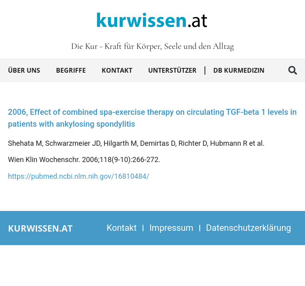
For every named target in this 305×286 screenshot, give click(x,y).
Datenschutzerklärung (248, 228)
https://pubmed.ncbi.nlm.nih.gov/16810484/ (78, 176)
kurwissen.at (40, 228)
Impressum (171, 228)
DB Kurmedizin (238, 70)
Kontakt (117, 70)
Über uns (24, 70)
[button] (293, 70)
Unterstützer (172, 70)
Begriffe (71, 70)
